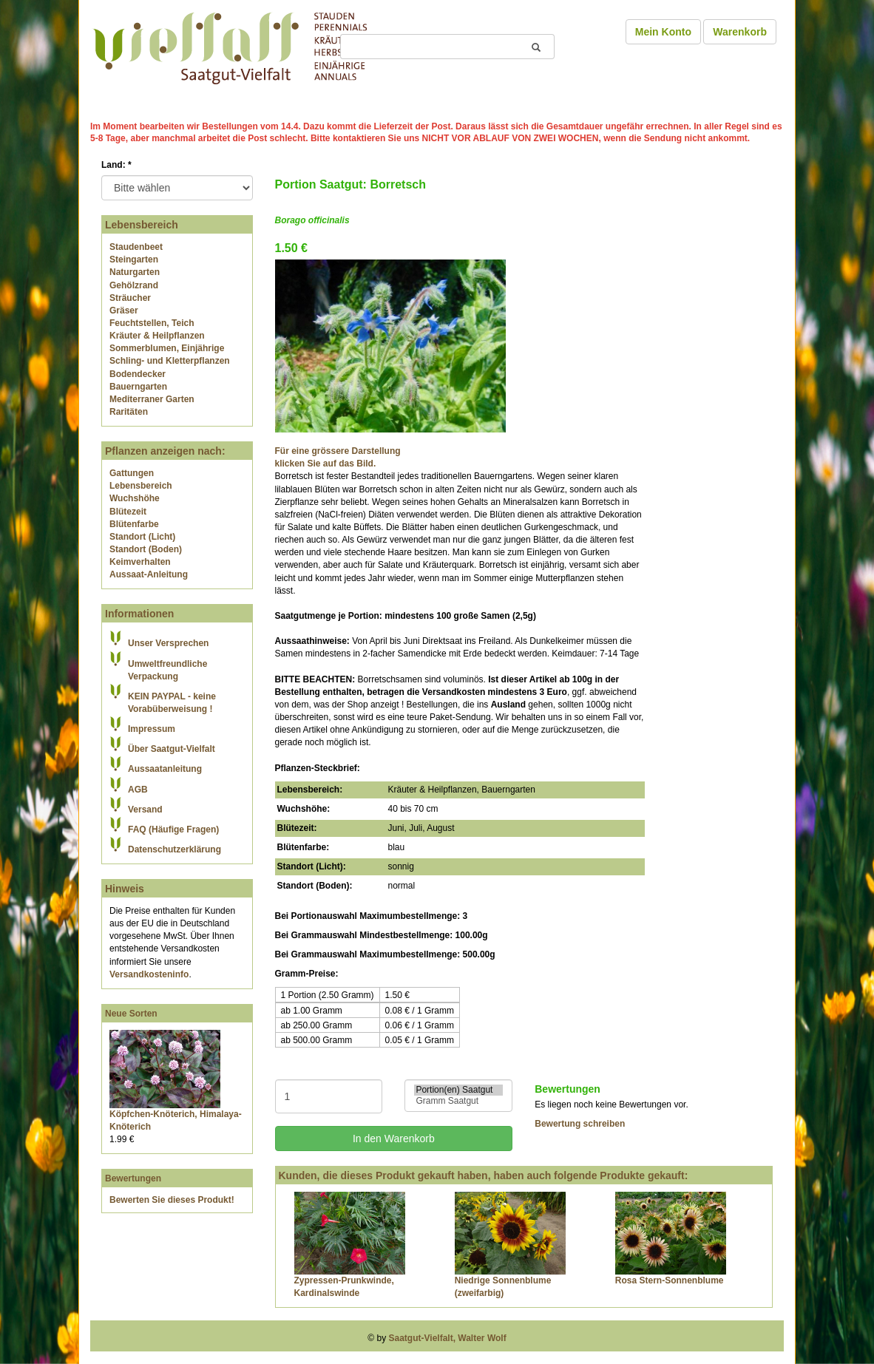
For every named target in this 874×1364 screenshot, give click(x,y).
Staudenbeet (136, 247)
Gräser (123, 310)
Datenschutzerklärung (174, 849)
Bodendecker (137, 374)
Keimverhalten (140, 562)
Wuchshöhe (134, 498)
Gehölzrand (133, 285)
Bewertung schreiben (580, 1124)
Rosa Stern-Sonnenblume (669, 1280)
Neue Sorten (131, 1013)
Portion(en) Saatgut (458, 1090)
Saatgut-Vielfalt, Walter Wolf (448, 1338)
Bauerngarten (138, 386)
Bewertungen (133, 1178)
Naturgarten (134, 272)
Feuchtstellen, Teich (151, 323)
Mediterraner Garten (151, 399)
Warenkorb (740, 32)
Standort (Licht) (142, 537)
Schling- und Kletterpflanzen (169, 361)
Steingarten (133, 259)
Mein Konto (663, 32)
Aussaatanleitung (165, 769)
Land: (116, 165)
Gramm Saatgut (458, 1101)
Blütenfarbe (134, 524)
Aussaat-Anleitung (148, 574)
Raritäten (128, 412)
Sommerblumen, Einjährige (166, 348)
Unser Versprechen (168, 643)
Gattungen (131, 473)
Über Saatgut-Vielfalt (171, 749)
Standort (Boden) (145, 549)
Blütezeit (127, 511)
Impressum (151, 729)
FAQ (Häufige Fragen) (173, 829)
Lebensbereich (140, 486)
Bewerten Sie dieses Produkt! (171, 1200)
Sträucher (130, 298)
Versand (145, 809)
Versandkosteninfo (149, 974)
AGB (138, 789)
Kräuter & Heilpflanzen (157, 335)
